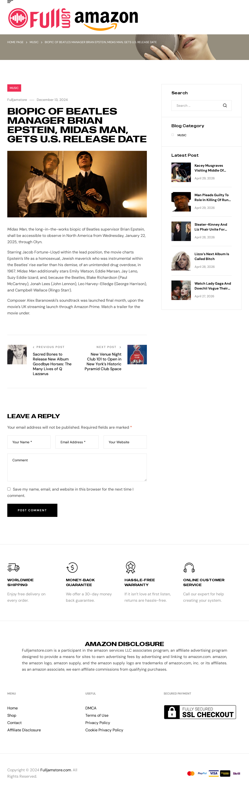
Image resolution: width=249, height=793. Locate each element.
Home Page (15, 42)
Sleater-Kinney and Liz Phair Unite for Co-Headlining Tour (211, 229)
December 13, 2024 (52, 99)
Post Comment (32, 510)
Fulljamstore (17, 99)
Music (34, 42)
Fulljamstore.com (55, 770)
